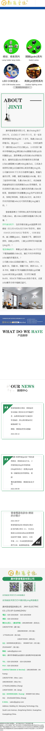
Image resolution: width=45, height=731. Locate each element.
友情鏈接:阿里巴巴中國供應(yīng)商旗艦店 (20, 600)
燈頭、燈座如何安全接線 (21, 429)
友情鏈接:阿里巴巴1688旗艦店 (13, 595)
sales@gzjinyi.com (17, 702)
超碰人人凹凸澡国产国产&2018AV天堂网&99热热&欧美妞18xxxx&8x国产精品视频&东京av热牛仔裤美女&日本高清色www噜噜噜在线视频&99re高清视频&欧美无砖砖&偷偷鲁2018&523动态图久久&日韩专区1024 (22, 727)
